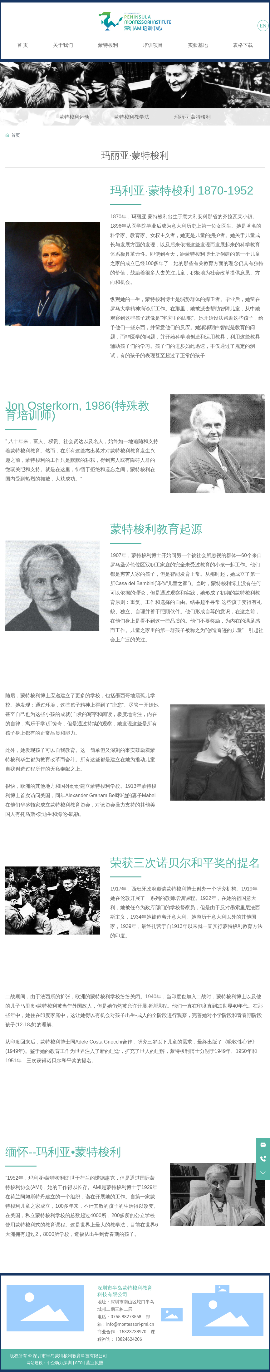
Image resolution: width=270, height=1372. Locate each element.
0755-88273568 (125, 1316)
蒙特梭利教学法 (131, 117)
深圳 (67, 1362)
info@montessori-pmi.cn (130, 1324)
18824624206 (128, 1339)
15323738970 (132, 1331)
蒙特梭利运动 (74, 117)
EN (263, 25)
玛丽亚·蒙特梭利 (192, 117)
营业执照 (94, 1362)
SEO (79, 1362)
